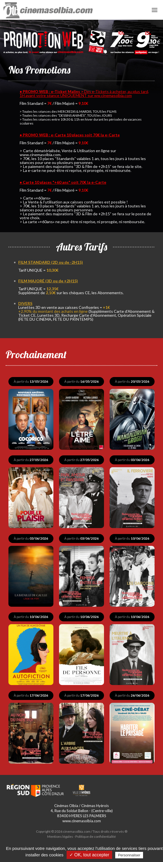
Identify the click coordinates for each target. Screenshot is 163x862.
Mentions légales (60, 836)
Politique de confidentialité (95, 836)
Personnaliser (129, 855)
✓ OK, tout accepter (89, 854)
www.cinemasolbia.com (81, 820)
